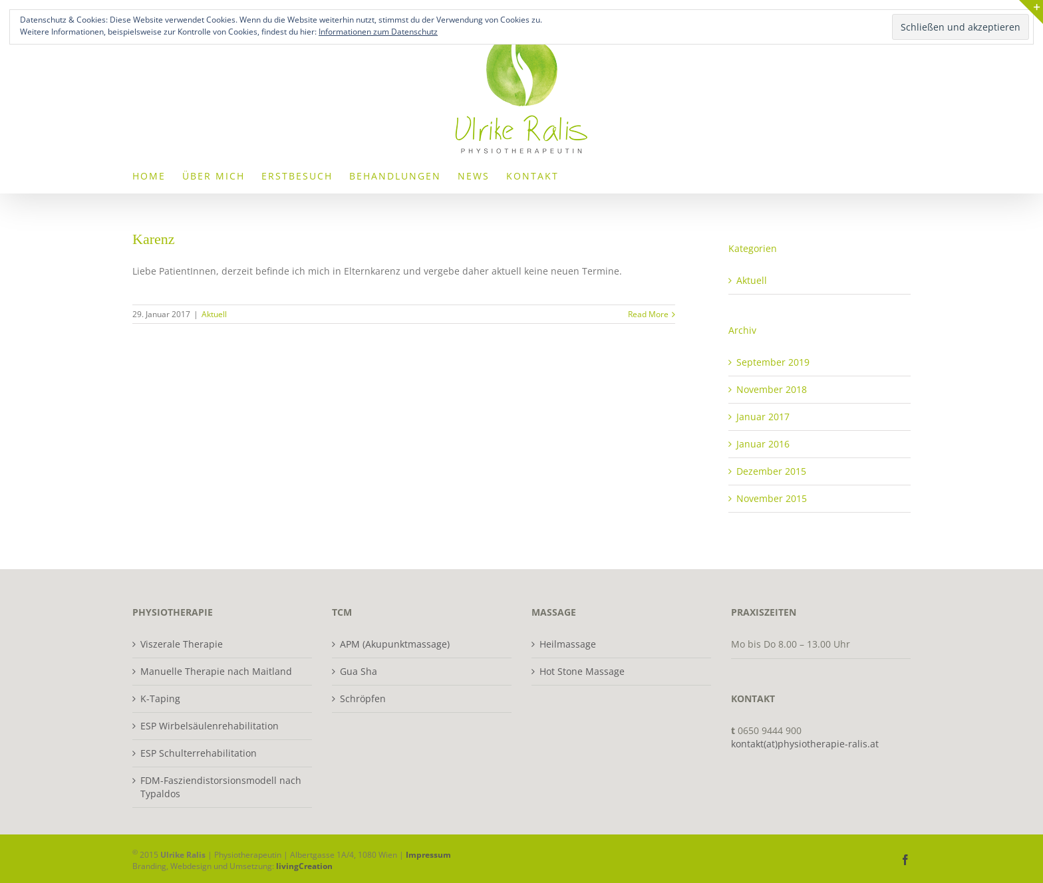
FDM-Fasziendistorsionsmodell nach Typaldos (220, 787)
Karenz (153, 239)
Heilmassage (567, 644)
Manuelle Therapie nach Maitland (216, 671)
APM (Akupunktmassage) (395, 644)
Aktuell (214, 314)
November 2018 (771, 389)
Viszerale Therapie (181, 644)
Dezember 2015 (771, 471)
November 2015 (771, 498)
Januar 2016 (763, 444)
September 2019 (773, 362)
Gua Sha (358, 671)
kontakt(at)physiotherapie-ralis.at (805, 743)
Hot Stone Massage (582, 671)
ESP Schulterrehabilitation (198, 753)
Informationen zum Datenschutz (378, 31)
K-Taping (160, 698)
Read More (648, 314)
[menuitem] (149, 175)
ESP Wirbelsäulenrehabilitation (209, 725)
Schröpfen (363, 698)
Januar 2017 (763, 416)
